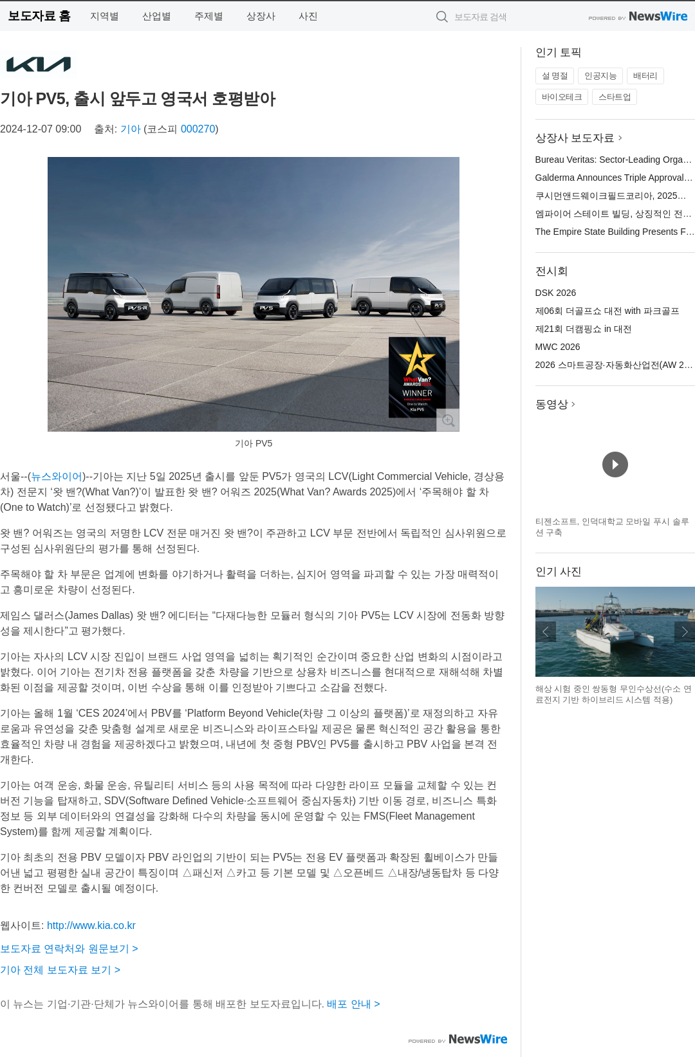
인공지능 (600, 75)
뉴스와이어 (56, 476)
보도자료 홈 (39, 16)
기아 (130, 129)
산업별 (156, 15)
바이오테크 (562, 97)
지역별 (104, 15)
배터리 (645, 75)
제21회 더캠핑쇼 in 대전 (583, 329)
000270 (198, 129)
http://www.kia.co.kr (91, 925)
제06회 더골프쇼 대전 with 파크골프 (607, 311)
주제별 (208, 15)
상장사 (260, 15)
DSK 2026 (556, 293)
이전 (545, 631)
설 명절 (555, 75)
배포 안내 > (353, 1003)
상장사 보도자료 (575, 138)
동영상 (551, 404)
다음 (684, 631)
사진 (308, 15)
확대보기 (447, 420)
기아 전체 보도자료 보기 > (60, 969)
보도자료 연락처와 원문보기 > (69, 948)
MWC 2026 (557, 347)
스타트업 (614, 97)
